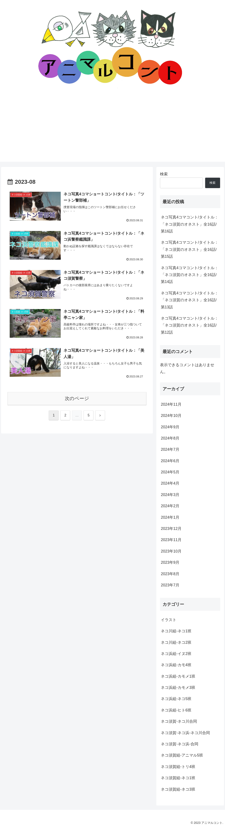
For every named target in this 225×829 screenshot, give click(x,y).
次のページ (77, 398)
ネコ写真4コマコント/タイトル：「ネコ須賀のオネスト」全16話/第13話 (189, 300)
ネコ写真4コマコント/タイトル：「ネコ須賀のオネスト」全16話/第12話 (189, 325)
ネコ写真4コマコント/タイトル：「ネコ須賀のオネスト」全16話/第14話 (189, 275)
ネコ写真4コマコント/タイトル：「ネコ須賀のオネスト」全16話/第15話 (189, 249)
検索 (164, 174)
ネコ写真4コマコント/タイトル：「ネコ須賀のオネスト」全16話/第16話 (189, 224)
